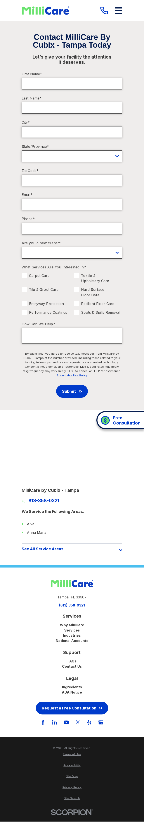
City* (26, 122)
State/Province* (35, 147)
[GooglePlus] (100, 722)
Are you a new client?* (41, 243)
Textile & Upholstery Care (95, 278)
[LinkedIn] (54, 722)
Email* (27, 195)
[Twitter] (77, 722)
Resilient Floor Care (97, 304)
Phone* (28, 219)
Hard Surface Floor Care (92, 292)
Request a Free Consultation (72, 708)
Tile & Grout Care (44, 290)
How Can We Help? (38, 324)
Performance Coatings (48, 312)
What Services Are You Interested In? (54, 267)
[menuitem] (72, 755)
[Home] (45, 10)
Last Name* (32, 98)
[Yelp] (89, 722)
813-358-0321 (43, 500)
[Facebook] (43, 722)
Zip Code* (30, 171)
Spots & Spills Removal (100, 312)
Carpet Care (39, 275)
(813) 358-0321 (72, 605)
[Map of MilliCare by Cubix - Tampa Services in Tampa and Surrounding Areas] (72, 450)
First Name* (32, 74)
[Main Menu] (118, 10)
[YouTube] (66, 722)
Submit (72, 391)
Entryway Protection (46, 304)
